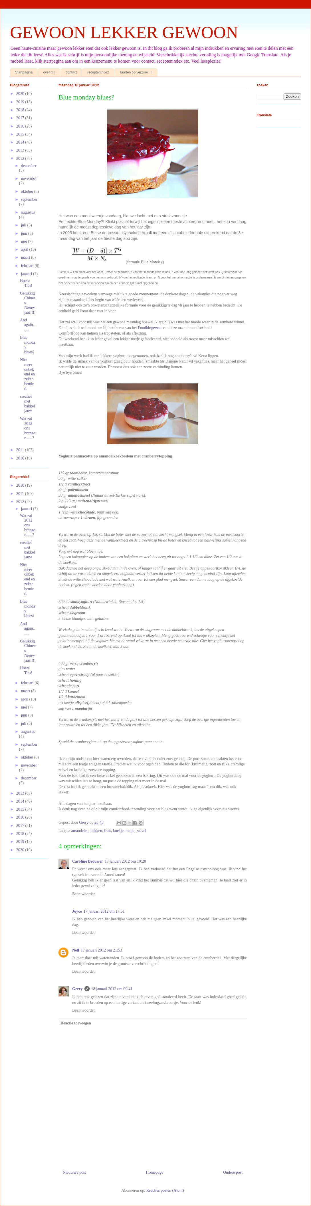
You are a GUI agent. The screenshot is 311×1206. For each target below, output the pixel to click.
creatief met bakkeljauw (27, 403)
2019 (20, 102)
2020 (20, 93)
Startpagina (24, 72)
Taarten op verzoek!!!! (136, 72)
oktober (27, 191)
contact (71, 72)
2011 (20, 450)
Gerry (77, 989)
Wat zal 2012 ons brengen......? (27, 428)
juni (24, 233)
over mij (49, 72)
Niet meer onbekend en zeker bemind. (27, 374)
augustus (28, 212)
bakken (96, 831)
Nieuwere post (74, 1172)
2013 (20, 150)
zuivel (141, 831)
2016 (20, 126)
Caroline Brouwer (87, 861)
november (29, 178)
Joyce (77, 911)
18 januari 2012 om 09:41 (112, 989)
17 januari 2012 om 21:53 (101, 950)
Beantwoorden (84, 894)
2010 (20, 458)
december (28, 166)
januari (27, 274)
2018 (20, 110)
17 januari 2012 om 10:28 (125, 861)
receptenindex (98, 72)
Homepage (154, 1172)
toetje (130, 831)
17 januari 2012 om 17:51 (104, 911)
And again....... (27, 325)
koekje (118, 831)
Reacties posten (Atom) (165, 1190)
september (29, 199)
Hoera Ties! (26, 283)
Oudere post (233, 1172)
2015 (20, 134)
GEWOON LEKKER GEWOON (124, 32)
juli (24, 225)
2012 (20, 158)
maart (26, 257)
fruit (107, 831)
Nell (75, 950)
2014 (20, 142)
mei (24, 241)
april (25, 249)
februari (28, 266)
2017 (20, 118)
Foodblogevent (150, 328)
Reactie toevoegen (75, 1023)
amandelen (80, 831)
